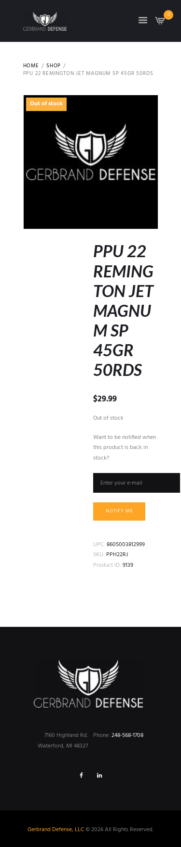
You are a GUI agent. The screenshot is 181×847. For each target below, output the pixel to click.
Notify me (119, 511)
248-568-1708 (127, 735)
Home (31, 66)
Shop (53, 66)
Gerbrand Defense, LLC (56, 830)
